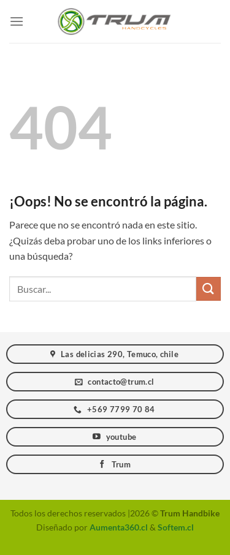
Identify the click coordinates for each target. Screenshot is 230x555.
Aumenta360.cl (119, 527)
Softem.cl (176, 527)
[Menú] (16, 21)
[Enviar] (208, 289)
